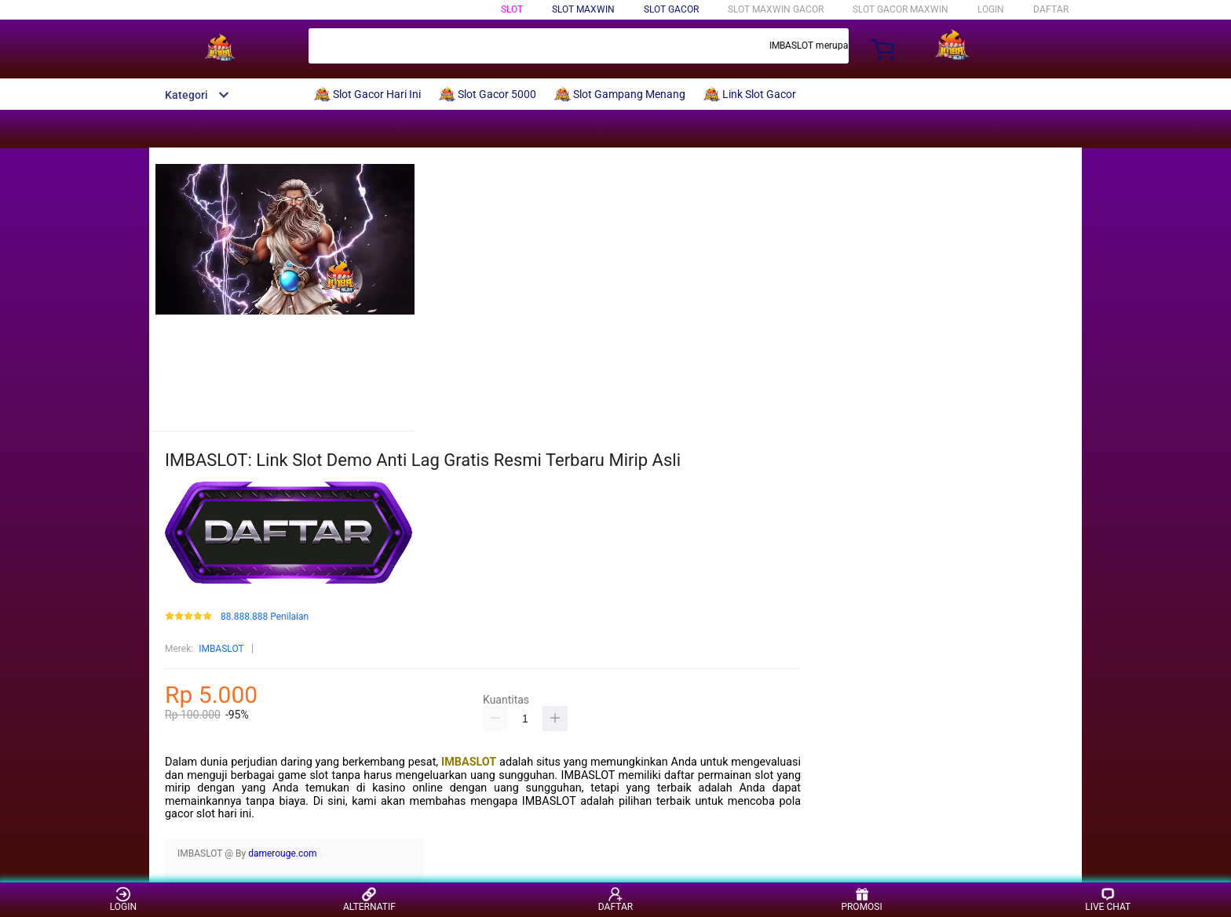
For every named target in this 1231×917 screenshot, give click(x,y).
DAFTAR (1050, 9)
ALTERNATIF (369, 899)
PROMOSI (861, 899)
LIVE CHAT (1108, 899)
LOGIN (990, 9)
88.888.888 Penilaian (265, 617)
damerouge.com (282, 853)
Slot (512, 9)
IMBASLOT (221, 648)
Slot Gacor (671, 9)
